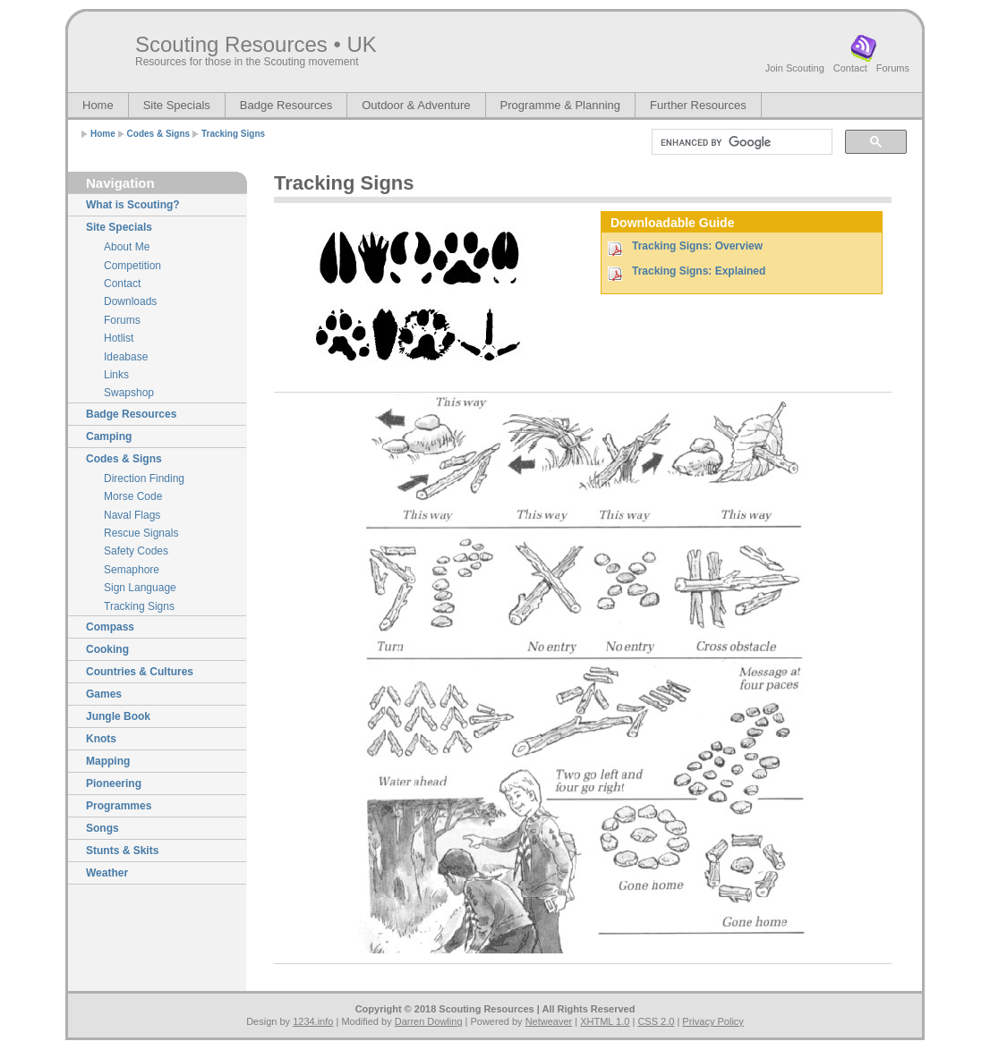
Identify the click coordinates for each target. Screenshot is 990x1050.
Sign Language (140, 587)
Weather (107, 873)
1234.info (313, 1021)
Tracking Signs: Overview (697, 246)
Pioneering (113, 783)
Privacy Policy (712, 1021)
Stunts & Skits (122, 850)
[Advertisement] (705, 353)
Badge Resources (286, 105)
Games (104, 694)
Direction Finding (144, 478)
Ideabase (126, 357)
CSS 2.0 (655, 1021)
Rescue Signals (141, 533)
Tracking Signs (233, 134)
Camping (109, 436)
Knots (101, 738)
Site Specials (176, 105)
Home (98, 105)
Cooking (107, 649)
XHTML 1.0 (604, 1021)
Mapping (108, 761)
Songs (102, 828)
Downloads (130, 301)
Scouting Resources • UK (256, 44)
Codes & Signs (159, 134)
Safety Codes (136, 551)
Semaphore (131, 569)
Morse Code (133, 496)
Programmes (118, 806)
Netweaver (549, 1021)
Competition (132, 265)
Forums (892, 68)
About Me (126, 247)
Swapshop (129, 392)
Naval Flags (132, 515)
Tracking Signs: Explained (698, 271)
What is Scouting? (133, 205)
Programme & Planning (560, 105)
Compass (110, 627)
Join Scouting (794, 68)
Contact (850, 68)
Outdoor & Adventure (416, 105)
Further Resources (698, 105)
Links (116, 374)
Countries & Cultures (139, 671)
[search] (740, 142)
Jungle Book (118, 716)
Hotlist (118, 338)
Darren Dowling (429, 1021)
